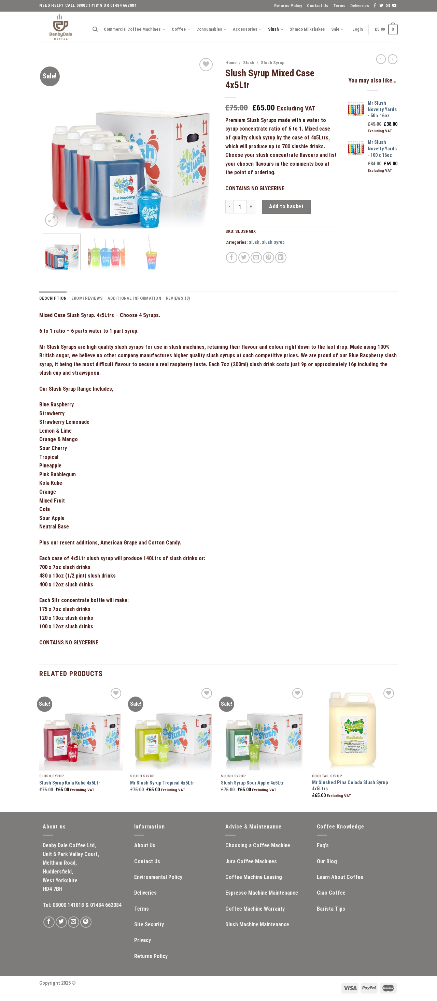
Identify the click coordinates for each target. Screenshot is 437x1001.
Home (231, 62)
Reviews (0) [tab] (178, 298)
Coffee (181, 29)
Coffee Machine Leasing (253, 877)
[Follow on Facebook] (375, 5)
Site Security (149, 924)
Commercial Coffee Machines (134, 29)
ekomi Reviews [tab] (87, 298)
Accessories (247, 29)
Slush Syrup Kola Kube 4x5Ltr (69, 783)
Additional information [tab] (134, 298)
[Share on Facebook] (231, 257)
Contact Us (317, 5)
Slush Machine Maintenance (257, 924)
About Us (144, 845)
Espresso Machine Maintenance (261, 893)
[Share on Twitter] (244, 257)
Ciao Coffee (331, 893)
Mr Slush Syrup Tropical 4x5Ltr (162, 783)
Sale (337, 29)
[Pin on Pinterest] (268, 257)
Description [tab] (53, 298)
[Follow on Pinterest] (85, 922)
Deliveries (359, 5)
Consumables (211, 29)
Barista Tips (331, 909)
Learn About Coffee (340, 877)
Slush (275, 29)
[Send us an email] (388, 5)
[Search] (95, 29)
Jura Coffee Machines (251, 861)
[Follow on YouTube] (394, 5)
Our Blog (327, 861)
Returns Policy (288, 5)
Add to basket (286, 206)
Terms (339, 5)
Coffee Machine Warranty (255, 909)
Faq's (323, 845)
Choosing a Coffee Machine (257, 845)
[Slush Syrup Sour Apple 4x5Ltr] (263, 728)
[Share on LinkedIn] (280, 257)
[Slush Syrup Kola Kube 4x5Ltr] (81, 728)
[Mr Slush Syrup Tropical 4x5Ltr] (172, 728)
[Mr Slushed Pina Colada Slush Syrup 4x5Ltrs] (354, 728)
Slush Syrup (272, 62)
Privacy (142, 940)
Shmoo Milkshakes (307, 29)
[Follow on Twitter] (381, 5)
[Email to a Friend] (256, 257)
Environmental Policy (158, 877)
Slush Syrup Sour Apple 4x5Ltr (252, 783)
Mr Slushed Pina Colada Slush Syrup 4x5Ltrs (350, 786)
